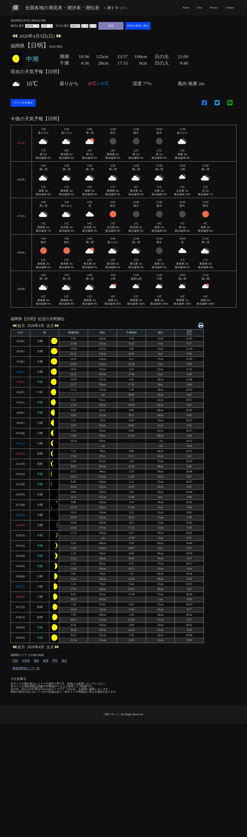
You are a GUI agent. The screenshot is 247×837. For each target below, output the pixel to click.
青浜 (64, 773)
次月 (52, 439)
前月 (19, 439)
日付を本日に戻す (138, 25)
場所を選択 (17, 26)
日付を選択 (62, 26)
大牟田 (26, 773)
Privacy (214, 7)
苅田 (15, 773)
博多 (36, 773)
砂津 (45, 773)
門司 (55, 773)
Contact (230, 7)
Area (199, 7)
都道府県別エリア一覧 (26, 781)
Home (186, 7)
